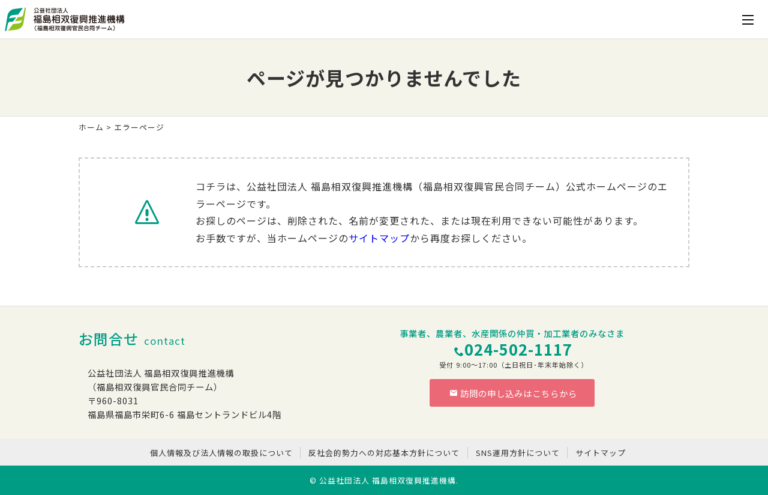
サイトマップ (379, 238)
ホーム (91, 127)
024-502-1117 (518, 349)
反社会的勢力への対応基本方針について (384, 452)
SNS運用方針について (518, 452)
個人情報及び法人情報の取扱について (221, 452)
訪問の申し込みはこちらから (513, 393)
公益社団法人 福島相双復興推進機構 (387, 480)
